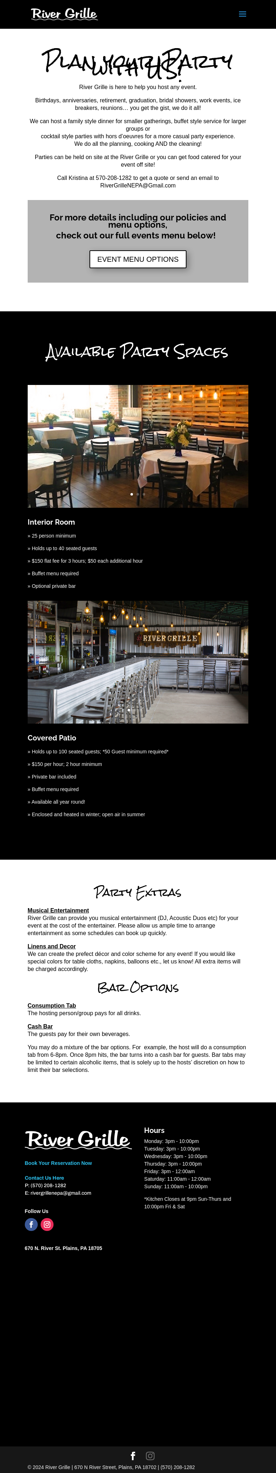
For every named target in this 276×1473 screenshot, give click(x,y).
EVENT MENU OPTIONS (138, 259)
